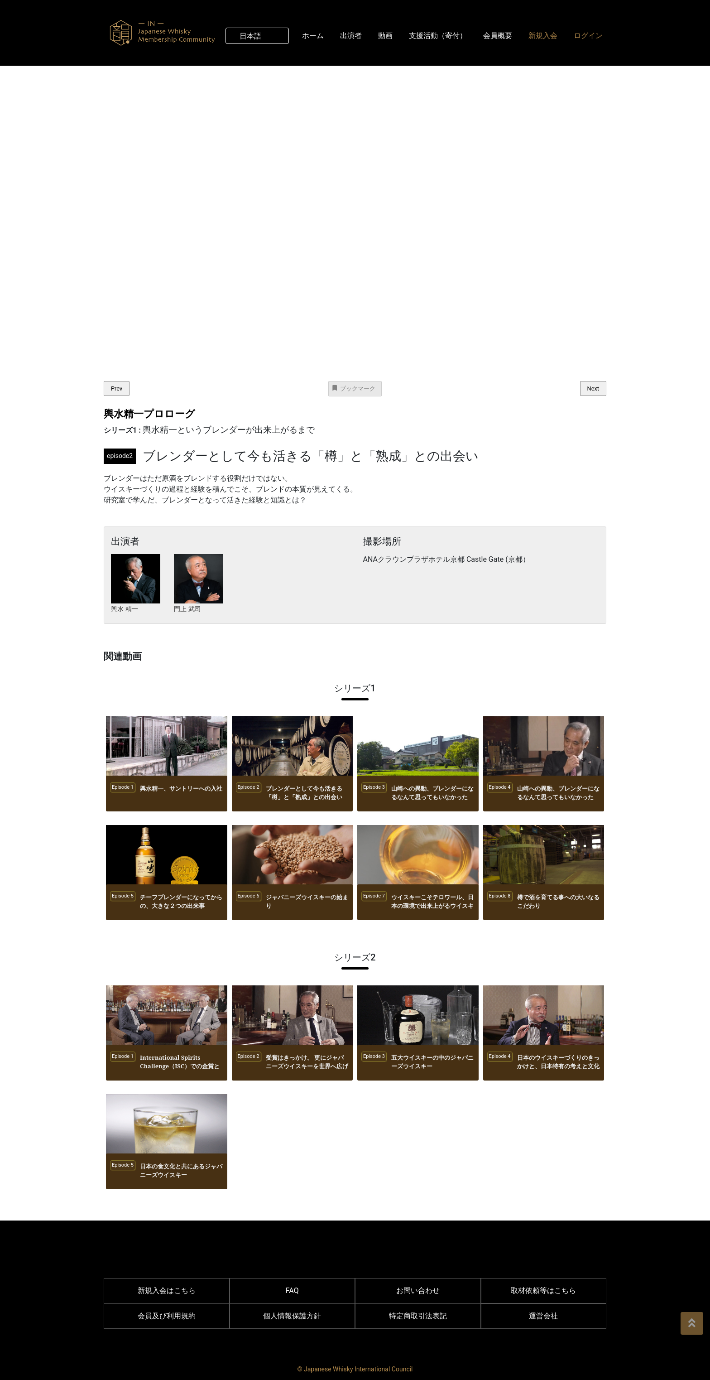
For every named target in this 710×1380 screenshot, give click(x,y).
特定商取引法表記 (418, 1316)
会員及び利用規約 (167, 1316)
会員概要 (497, 34)
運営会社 (543, 1316)
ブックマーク (353, 388)
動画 (385, 34)
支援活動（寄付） (438, 34)
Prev (116, 388)
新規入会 (542, 34)
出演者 (351, 34)
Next (593, 388)
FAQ (292, 1290)
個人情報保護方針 (292, 1316)
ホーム (313, 34)
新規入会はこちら (167, 1290)
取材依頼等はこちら (543, 1290)
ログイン (588, 34)
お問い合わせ (418, 1290)
